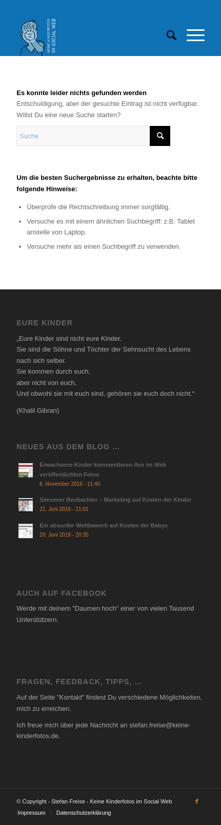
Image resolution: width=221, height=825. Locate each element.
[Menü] (190, 35)
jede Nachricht (96, 725)
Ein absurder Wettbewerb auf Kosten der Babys (103, 525)
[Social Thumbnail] (91, 35)
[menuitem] (166, 35)
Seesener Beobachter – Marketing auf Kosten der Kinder (115, 500)
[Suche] (166, 35)
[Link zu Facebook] (197, 801)
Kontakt (70, 697)
